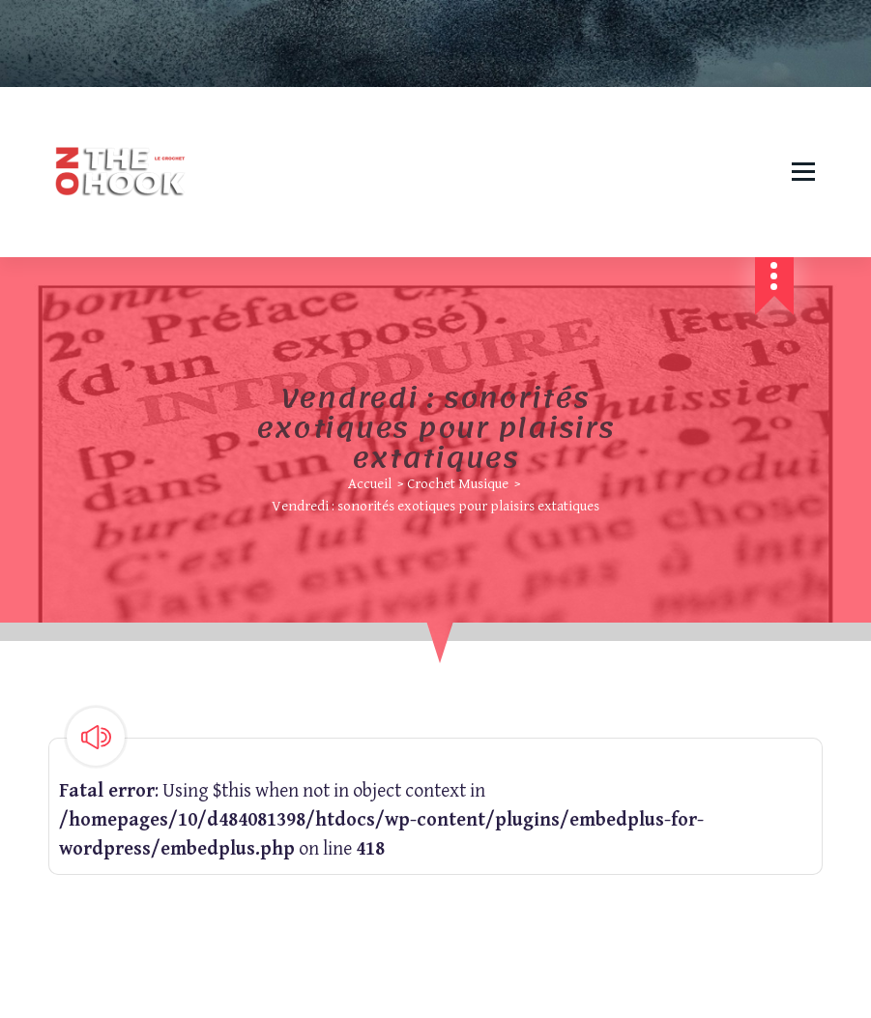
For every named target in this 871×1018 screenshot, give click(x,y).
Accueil (370, 484)
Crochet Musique (457, 484)
